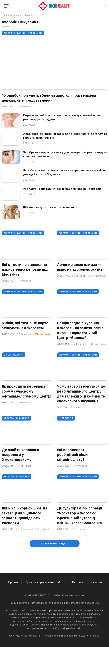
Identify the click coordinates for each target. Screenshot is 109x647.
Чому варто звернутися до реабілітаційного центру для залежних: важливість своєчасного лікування (81, 393)
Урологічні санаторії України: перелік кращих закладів (62, 189)
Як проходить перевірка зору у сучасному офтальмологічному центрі (26, 391)
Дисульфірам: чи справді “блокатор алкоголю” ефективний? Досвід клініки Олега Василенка (79, 515)
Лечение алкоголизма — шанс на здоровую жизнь (80, 267)
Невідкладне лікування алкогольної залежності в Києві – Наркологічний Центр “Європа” (80, 330)
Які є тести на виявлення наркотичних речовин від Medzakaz (25, 270)
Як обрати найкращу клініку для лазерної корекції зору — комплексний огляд (65, 154)
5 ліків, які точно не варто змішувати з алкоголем (25, 325)
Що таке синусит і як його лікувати (48, 207)
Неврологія (66, 418)
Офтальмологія (13, 355)
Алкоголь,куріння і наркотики (23, 33)
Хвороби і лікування (16, 418)
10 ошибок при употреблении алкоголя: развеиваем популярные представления (49, 98)
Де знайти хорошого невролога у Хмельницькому (20, 455)
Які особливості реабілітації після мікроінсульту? (72, 455)
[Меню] (6, 6)
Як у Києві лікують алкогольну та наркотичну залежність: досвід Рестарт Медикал (65, 172)
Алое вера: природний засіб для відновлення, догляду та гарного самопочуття (65, 135)
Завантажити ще (54, 543)
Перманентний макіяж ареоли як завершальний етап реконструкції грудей (61, 117)
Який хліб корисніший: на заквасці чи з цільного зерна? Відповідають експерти (24, 515)
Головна (6, 15)
